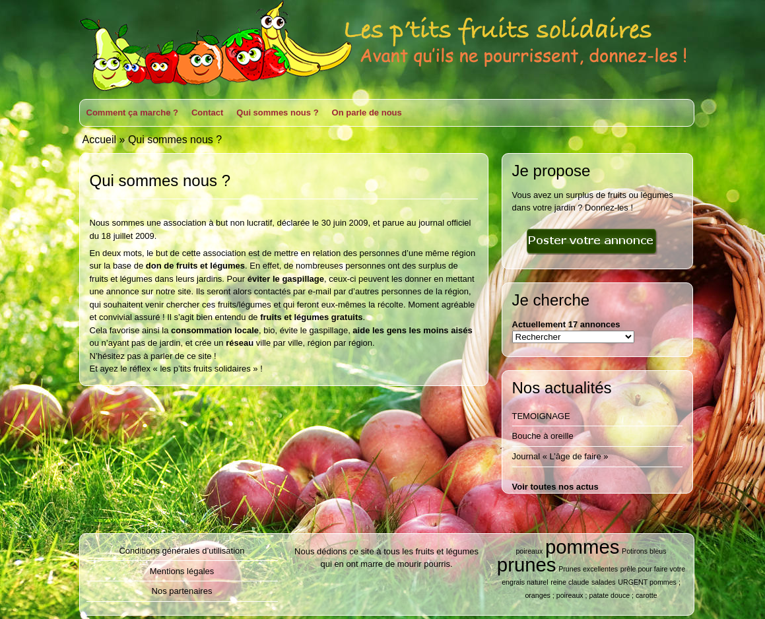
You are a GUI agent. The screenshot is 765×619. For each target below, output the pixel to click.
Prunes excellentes (588, 569)
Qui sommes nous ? (277, 112)
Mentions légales (182, 571)
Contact (207, 112)
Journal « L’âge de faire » (560, 456)
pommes (582, 547)
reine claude (569, 582)
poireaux (529, 551)
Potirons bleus (644, 551)
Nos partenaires (182, 591)
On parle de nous (367, 112)
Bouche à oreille (543, 436)
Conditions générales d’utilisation (181, 551)
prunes (526, 564)
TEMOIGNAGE (541, 416)
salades (603, 582)
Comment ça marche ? (132, 112)
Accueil (100, 139)
